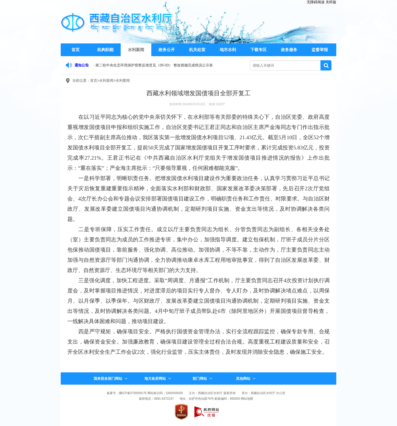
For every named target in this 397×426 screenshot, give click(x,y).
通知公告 (82, 65)
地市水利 (228, 50)
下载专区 (258, 50)
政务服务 (289, 50)
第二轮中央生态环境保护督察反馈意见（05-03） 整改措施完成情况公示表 (154, 65)
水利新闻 (136, 50)
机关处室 (197, 50)
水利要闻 (123, 80)
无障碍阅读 (316, 2)
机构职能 (105, 50)
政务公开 (166, 50)
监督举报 (320, 50)
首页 (75, 50)
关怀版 (331, 2)
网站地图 (247, 398)
